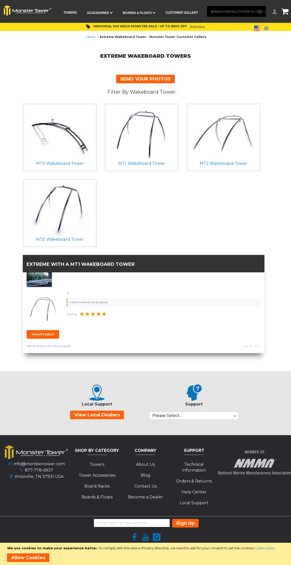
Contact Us (145, 486)
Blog (145, 475)
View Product (43, 334)
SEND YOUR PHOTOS (145, 79)
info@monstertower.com (39, 463)
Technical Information (194, 467)
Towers (97, 464)
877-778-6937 (39, 470)
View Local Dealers (97, 415)
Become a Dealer (145, 497)
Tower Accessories (97, 475)
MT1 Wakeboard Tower (102, 264)
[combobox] (236, 11)
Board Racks (97, 486)
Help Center (193, 492)
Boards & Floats (97, 497)
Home (90, 37)
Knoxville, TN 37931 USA (39, 476)
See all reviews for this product (48, 346)
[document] (146, 554)
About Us (145, 464)
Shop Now (197, 26)
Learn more (265, 548)
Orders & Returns (194, 481)
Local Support (194, 502)
